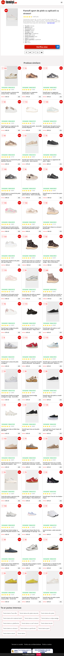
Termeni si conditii (17, 644)
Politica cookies (47, 644)
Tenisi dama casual (9, 633)
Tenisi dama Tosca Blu (10, 613)
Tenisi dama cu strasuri (10, 628)
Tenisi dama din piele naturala (29, 613)
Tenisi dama (21, 633)
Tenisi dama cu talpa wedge (49, 618)
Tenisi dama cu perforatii (28, 628)
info (19, 96)
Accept (39, 654)
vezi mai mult (51, 23)
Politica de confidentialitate (32, 644)
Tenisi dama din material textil (12, 618)
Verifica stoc (48, 47)
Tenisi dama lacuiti (46, 623)
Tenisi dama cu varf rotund (30, 623)
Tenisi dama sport (43, 628)
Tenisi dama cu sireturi (32, 618)
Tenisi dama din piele (47, 613)
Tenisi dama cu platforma (11, 623)
